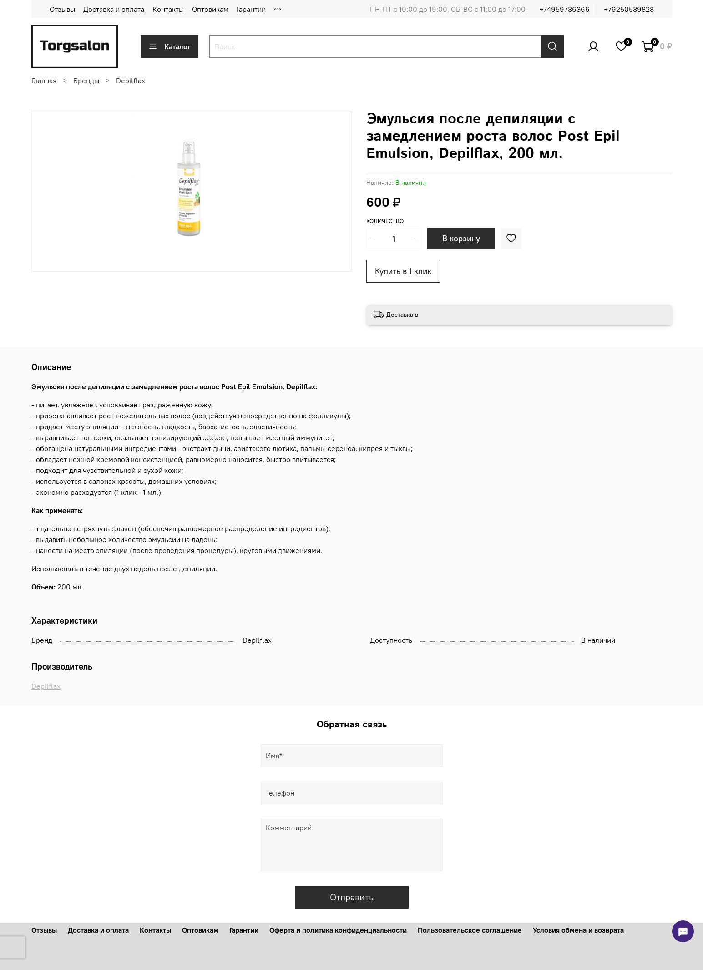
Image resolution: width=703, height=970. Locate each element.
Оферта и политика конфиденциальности (338, 929)
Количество (385, 221)
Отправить (352, 897)
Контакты (168, 9)
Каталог (169, 46)
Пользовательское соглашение (470, 929)
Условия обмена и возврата (578, 929)
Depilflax (130, 80)
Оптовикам (210, 9)
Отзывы (62, 9)
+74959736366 (564, 9)
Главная (43, 80)
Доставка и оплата (113, 9)
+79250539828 (629, 9)
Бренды (86, 80)
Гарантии (251, 9)
